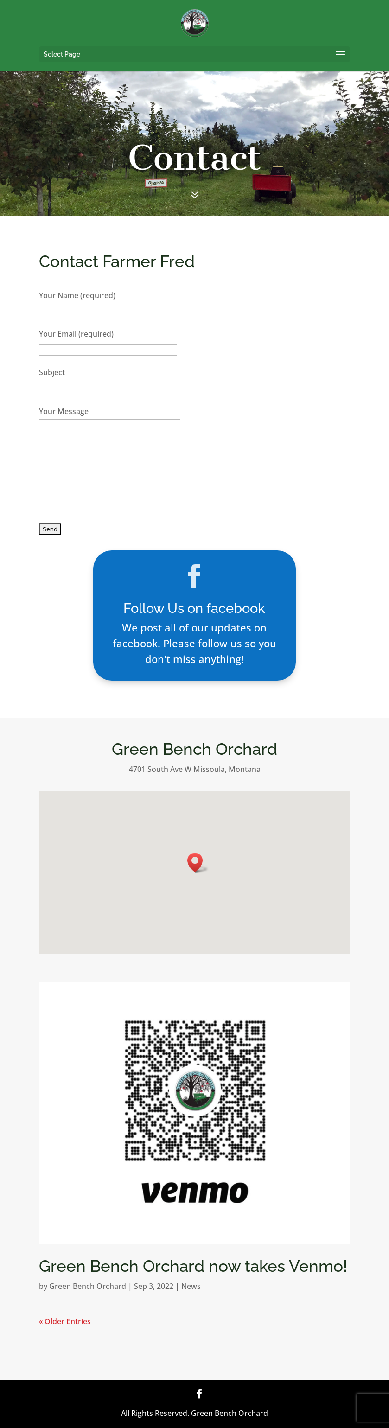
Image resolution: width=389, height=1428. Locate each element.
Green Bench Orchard (87, 1286)
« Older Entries (65, 1321)
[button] (198, 863)
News (191, 1286)
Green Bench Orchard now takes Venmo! (193, 1265)
